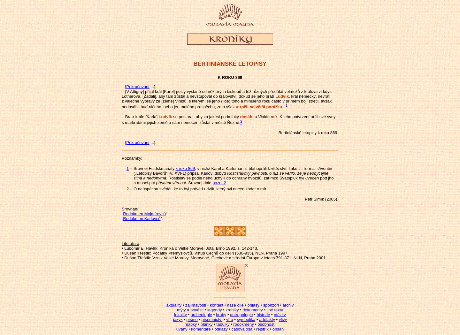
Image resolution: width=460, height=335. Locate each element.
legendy (214, 310)
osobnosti (266, 324)
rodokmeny (243, 324)
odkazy (220, 329)
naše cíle (235, 305)
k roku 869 (185, 168)
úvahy (182, 329)
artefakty (267, 319)
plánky (207, 324)
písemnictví (212, 319)
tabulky (222, 324)
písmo (191, 319)
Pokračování (137, 86)
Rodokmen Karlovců (141, 218)
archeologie (201, 314)
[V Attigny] (134, 91)
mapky (191, 324)
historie (263, 314)
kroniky (232, 310)
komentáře (201, 329)
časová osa (241, 329)
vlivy (283, 319)
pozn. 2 (219, 182)
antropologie (241, 314)
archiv (288, 305)
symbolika (246, 319)
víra (229, 319)
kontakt (216, 305)
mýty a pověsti (190, 310)
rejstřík (262, 329)
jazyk (178, 319)
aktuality (174, 305)
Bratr (129, 116)
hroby (221, 314)
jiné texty (275, 310)
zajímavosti (195, 305)
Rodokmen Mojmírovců (144, 213)
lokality (180, 314)
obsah (278, 329)
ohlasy (253, 305)
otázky (280, 314)
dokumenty (252, 310)
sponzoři (271, 305)
